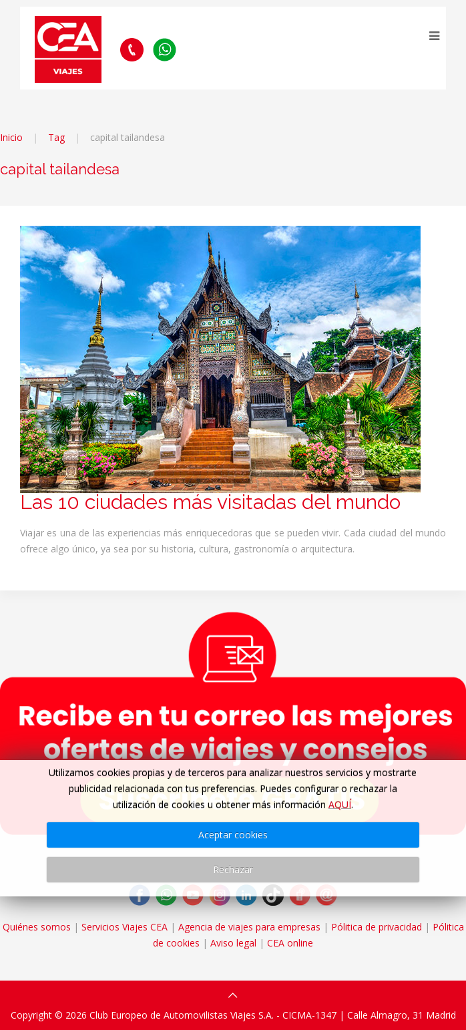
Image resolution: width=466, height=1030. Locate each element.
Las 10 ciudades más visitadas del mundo (210, 502)
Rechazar (233, 869)
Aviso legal (233, 942)
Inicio (11, 137)
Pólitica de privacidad (376, 926)
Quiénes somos (37, 926)
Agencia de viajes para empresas (249, 926)
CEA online (290, 942)
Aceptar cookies (233, 834)
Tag (56, 137)
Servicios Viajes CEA (124, 926)
